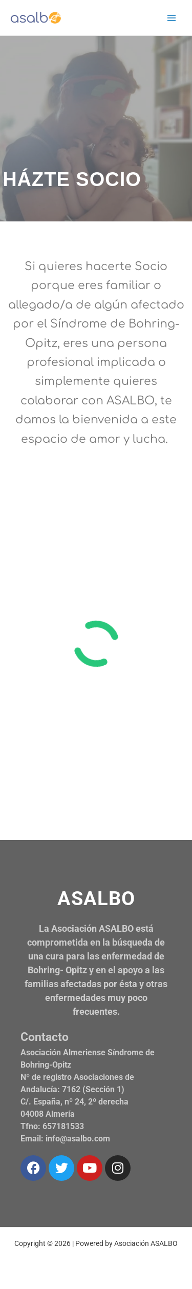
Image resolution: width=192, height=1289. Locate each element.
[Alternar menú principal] (171, 17)
